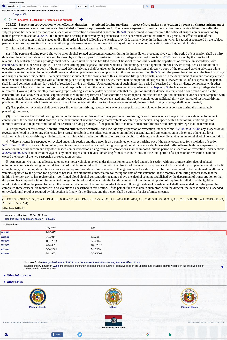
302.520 (121, 32)
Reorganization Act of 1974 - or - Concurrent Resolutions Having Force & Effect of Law (91, 262)
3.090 (56, 265)
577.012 (22, 145)
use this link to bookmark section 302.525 (30, 219)
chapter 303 (9, 64)
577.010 (7, 145)
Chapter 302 (19, 14)
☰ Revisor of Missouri (14, 3)
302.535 (155, 72)
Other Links (15, 282)
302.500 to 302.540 (187, 129)
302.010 (167, 57)
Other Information (19, 275)
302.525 (5, 232)
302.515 (42, 36)
